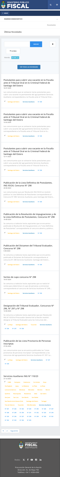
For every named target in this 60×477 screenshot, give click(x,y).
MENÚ (5, 13)
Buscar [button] (36, 44)
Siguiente (14, 431)
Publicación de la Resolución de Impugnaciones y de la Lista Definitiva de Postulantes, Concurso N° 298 (30, 215)
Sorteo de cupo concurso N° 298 (20, 277)
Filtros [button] (13, 51)
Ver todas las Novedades (29, 67)
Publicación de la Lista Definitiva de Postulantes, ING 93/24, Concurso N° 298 (28, 184)
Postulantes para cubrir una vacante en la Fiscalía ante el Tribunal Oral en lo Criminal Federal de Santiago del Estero (29, 83)
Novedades (51, 25)
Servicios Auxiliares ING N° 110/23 (21, 376)
